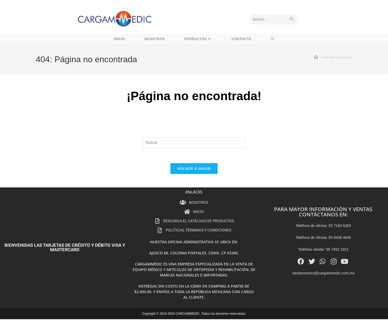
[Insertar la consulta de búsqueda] (194, 142)
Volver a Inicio (194, 169)
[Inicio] (316, 57)
